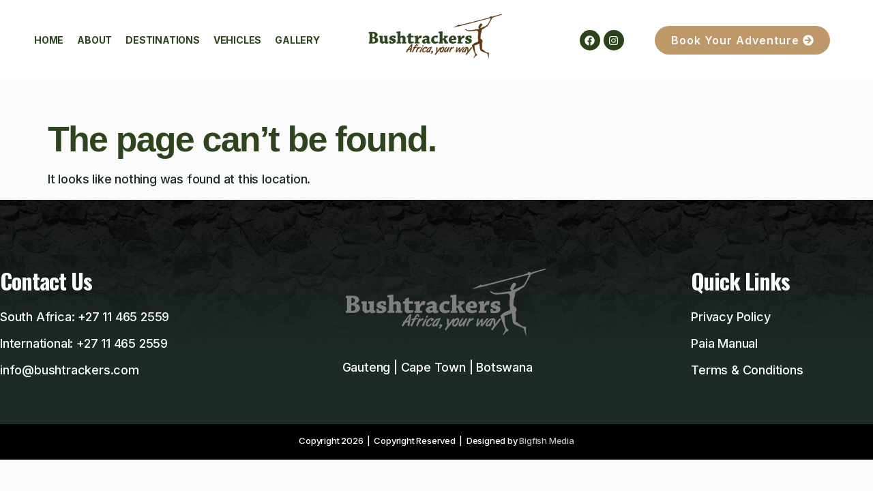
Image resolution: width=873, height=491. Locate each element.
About (94, 40)
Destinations (162, 40)
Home (48, 40)
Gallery (297, 40)
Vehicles (237, 40)
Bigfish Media (546, 440)
